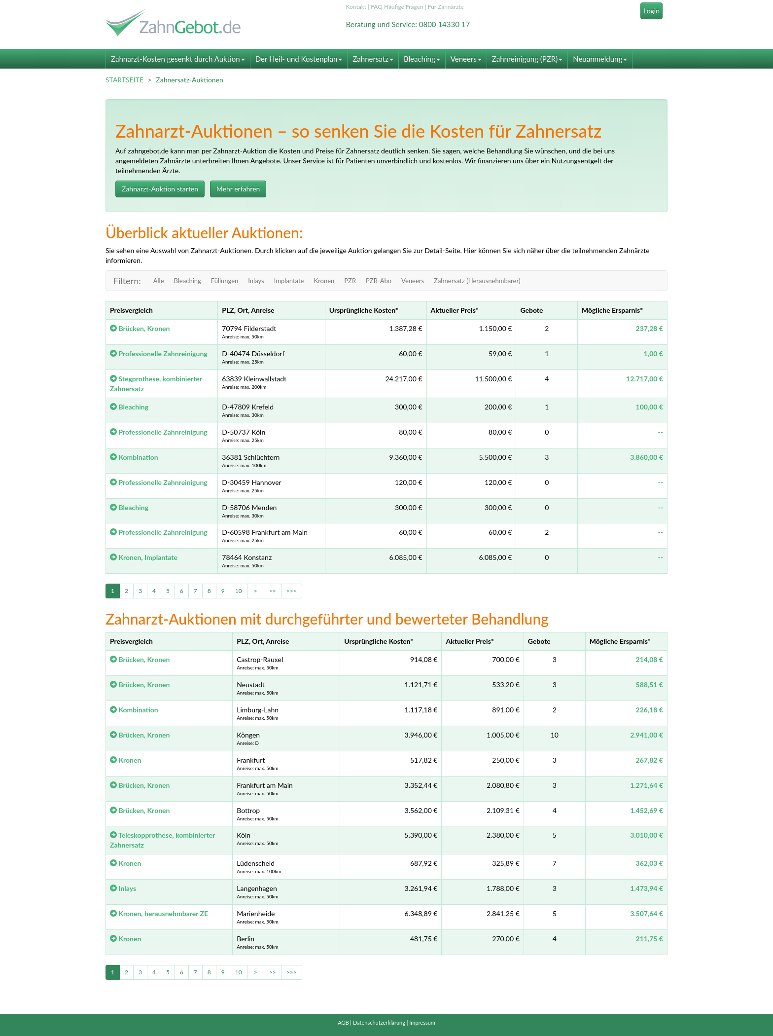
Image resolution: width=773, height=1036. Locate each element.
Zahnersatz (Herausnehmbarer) (477, 281)
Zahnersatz (372, 58)
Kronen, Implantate (143, 557)
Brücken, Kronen (140, 328)
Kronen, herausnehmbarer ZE (159, 913)
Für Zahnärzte (446, 6)
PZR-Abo (378, 281)
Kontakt (356, 6)
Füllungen (225, 281)
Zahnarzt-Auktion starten (160, 189)
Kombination (134, 457)
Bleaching (422, 58)
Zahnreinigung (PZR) (527, 58)
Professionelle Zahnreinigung (159, 353)
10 (238, 590)
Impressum (422, 1022)
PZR (350, 281)
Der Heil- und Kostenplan (299, 58)
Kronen (324, 281)
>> (272, 590)
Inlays (256, 281)
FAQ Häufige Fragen (397, 6)
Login (651, 10)
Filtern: (127, 280)
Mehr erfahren (238, 189)
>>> (291, 590)
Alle (158, 281)
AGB (343, 1022)
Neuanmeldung (600, 58)
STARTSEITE (124, 79)
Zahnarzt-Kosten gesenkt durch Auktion (178, 58)
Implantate (289, 281)
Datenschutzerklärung (379, 1022)
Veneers (466, 58)
